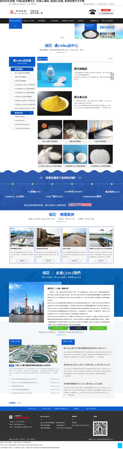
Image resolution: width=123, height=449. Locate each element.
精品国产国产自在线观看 (33, 447)
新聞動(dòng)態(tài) (61, 408)
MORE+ (110, 58)
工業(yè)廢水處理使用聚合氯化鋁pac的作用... (34, 365)
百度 (19, 403)
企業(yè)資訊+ (15, 343)
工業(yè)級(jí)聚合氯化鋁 (22, 128)
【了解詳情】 (101, 357)
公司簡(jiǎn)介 (58, 328)
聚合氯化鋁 (54, 21)
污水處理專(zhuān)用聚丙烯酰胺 (23, 92)
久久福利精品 (17, 447)
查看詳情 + (79, 89)
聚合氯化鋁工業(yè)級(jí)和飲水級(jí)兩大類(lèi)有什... (88, 365)
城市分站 (111, 4)
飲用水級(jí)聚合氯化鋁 (22, 124)
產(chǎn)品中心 (102, 4)
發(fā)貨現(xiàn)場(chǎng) (80, 425)
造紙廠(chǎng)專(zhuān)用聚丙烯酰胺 (23, 100)
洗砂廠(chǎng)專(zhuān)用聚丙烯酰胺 (23, 104)
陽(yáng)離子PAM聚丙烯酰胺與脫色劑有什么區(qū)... (86, 348)
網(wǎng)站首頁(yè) (89, 4)
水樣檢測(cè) (94, 21)
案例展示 (81, 21)
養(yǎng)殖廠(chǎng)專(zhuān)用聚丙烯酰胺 (23, 108)
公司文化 (78, 328)
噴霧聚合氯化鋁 (20, 116)
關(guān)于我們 (28, 21)
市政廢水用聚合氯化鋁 (35, 386)
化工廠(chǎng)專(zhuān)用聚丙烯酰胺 (23, 85)
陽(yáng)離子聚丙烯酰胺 (22, 73)
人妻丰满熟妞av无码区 (6, 447)
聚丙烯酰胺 (41, 21)
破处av (23, 447)
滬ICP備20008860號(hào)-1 (105, 439)
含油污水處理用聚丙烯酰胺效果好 (35, 389)
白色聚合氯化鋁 (20, 120)
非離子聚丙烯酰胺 (20, 81)
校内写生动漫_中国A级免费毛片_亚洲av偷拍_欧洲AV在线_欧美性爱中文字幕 (21, 445)
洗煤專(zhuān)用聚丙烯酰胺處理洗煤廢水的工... (35, 382)
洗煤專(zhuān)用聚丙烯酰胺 (23, 96)
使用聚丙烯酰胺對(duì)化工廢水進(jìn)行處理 (83, 384)
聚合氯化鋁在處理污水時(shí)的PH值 (35, 393)
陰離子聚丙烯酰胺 (20, 77)
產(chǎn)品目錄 (22, 61)
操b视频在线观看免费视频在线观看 (49, 447)
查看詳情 (22, 261)
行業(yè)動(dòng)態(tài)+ (68, 345)
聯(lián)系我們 (107, 21)
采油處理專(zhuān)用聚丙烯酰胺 (23, 88)
